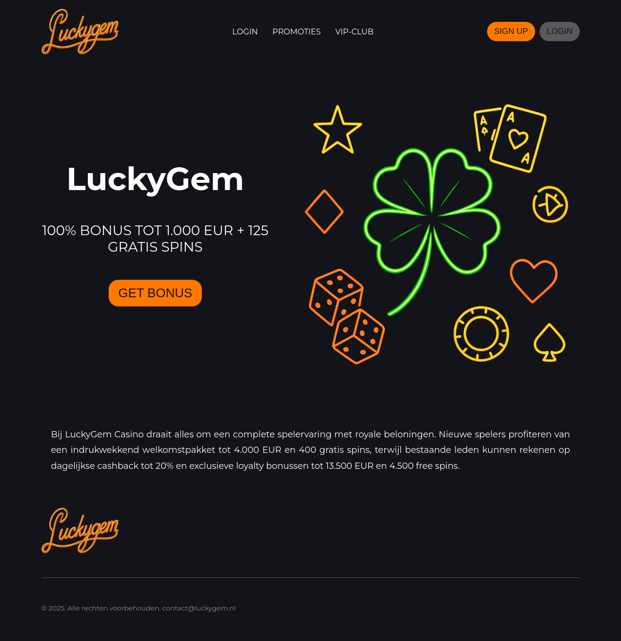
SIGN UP (511, 31)
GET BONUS (155, 293)
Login (245, 31)
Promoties (297, 31)
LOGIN (559, 31)
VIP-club (354, 31)
